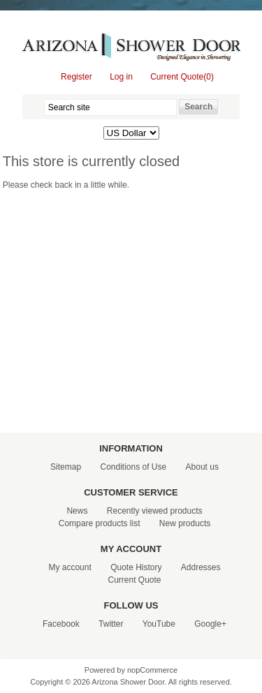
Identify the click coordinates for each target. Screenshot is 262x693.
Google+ (210, 624)
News (76, 511)
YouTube (159, 624)
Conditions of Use (133, 467)
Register (76, 77)
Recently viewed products (155, 511)
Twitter (111, 624)
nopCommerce (152, 670)
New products (184, 523)
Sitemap (65, 467)
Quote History (135, 567)
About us (202, 467)
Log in (121, 77)
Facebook (61, 624)
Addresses (201, 567)
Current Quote (134, 580)
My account (69, 567)
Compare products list (99, 523)
